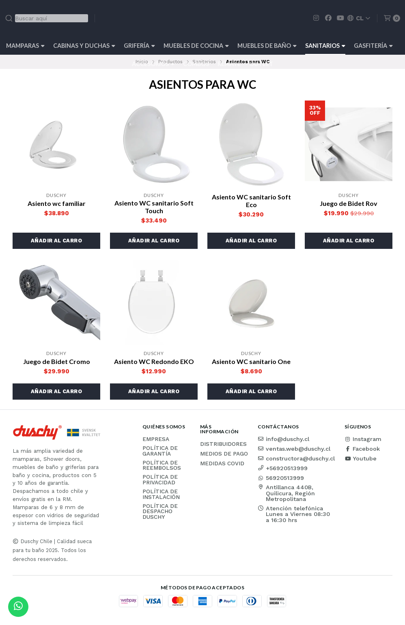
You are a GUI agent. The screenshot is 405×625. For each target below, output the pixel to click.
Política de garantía (160, 450)
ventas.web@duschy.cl (294, 449)
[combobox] (46, 18)
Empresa (155, 439)
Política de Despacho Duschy (160, 511)
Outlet (261, 63)
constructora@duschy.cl (296, 458)
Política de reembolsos (161, 465)
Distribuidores (223, 444)
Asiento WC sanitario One (251, 361)
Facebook (362, 449)
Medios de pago (224, 454)
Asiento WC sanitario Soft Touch (154, 206)
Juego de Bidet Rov (348, 203)
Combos (196, 63)
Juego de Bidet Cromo (56, 361)
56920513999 (281, 478)
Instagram (363, 439)
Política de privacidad (160, 479)
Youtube (361, 458)
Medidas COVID (222, 464)
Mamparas (25, 45)
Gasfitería (373, 45)
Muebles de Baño (267, 45)
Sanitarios (325, 45)
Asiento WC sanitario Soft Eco (251, 200)
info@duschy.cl (283, 439)
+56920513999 (283, 468)
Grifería (139, 45)
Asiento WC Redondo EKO (154, 361)
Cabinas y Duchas (84, 45)
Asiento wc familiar (57, 203)
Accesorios (153, 63)
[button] (56, 241)
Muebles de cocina (196, 45)
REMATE (229, 63)
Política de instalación (161, 494)
